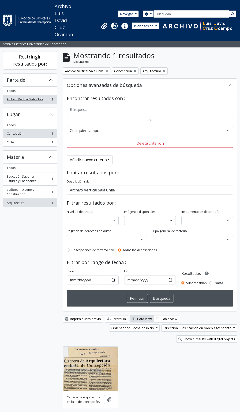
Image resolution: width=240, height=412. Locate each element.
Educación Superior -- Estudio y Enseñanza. (30, 178)
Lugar (13, 114)
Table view (166, 319)
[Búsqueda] (191, 14)
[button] (104, 26)
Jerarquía (116, 319)
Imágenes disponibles (140, 212)
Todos (11, 91)
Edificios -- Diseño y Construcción (30, 191)
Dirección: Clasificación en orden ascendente (198, 328)
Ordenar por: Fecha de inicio (133, 328)
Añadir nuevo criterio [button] (88, 159)
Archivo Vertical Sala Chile (30, 100)
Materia (15, 157)
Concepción (30, 134)
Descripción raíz (78, 181)
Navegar (127, 14)
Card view (142, 319)
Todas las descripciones (140, 250)
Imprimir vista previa (83, 319)
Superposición (196, 283)
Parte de (16, 80)
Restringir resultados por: (30, 60)
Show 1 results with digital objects (206, 339)
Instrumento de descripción (200, 212)
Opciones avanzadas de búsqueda (104, 85)
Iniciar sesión (144, 26)
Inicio (70, 271)
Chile (30, 143)
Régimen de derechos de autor (89, 231)
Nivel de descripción (81, 212)
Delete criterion (150, 143)
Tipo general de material (170, 231)
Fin (126, 271)
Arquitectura (30, 204)
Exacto (218, 283)
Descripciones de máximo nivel (93, 250)
